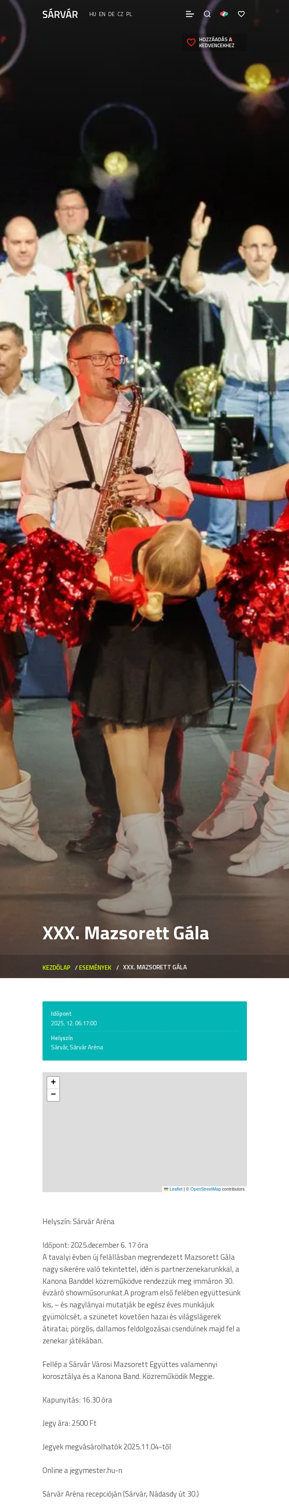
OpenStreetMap (205, 1189)
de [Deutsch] (111, 14)
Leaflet (173, 1189)
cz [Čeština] (120, 14)
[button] (53, 1083)
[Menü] (190, 14)
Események (95, 967)
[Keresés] (207, 14)
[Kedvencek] (241, 14)
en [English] (102, 14)
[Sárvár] (60, 13)
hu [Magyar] (92, 14)
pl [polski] (129, 14)
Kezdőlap (56, 967)
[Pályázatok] (224, 14)
